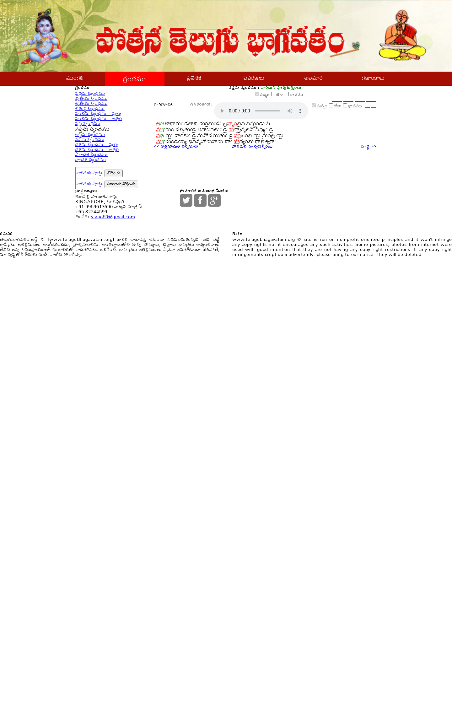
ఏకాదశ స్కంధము (96, 337)
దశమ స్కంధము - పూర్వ (103, 302)
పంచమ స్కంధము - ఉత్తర (105, 217)
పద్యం (228, 132)
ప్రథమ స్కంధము (94, 132)
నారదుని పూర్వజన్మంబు (258, 245)
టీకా (253, 132)
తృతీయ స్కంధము (96, 166)
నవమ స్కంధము (94, 285)
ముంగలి (75, 80)
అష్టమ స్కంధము (94, 268)
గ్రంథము (134, 80)
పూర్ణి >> (367, 245)
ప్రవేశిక (194, 80)
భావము (280, 132)
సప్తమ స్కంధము (98, 250)
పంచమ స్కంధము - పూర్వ (105, 200)
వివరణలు (254, 80)
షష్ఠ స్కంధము (91, 234)
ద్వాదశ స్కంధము (95, 354)
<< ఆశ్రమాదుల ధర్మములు (183, 245)
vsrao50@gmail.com (124, 534)
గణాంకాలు (373, 80)
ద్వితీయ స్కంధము (96, 149)
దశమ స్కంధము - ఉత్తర (103, 319)
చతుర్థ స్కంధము (94, 183)
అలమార (313, 80)
